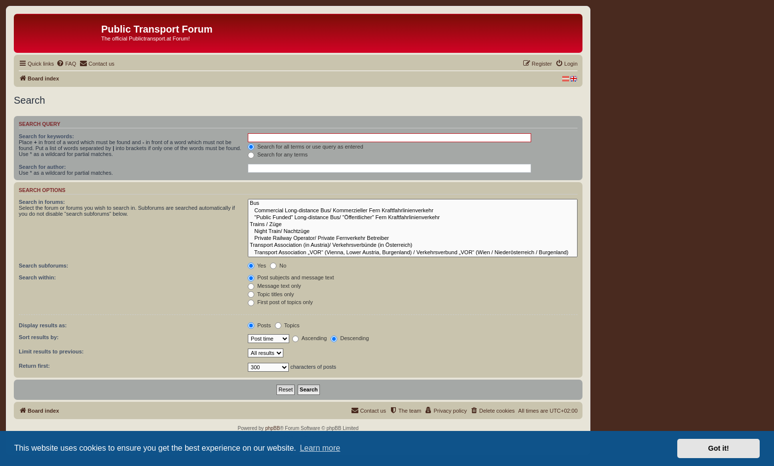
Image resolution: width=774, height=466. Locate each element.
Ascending (309, 338)
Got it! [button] (718, 448)
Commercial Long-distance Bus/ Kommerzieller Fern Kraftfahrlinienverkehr (413, 210)
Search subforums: (43, 266)
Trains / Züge (413, 224)
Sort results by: (39, 337)
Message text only (274, 286)
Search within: (37, 277)
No (278, 266)
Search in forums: (42, 202)
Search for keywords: (46, 136)
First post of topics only (280, 302)
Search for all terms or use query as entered (305, 147)
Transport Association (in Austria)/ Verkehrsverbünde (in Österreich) (413, 245)
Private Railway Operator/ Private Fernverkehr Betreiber (413, 238)
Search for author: (42, 167)
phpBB (272, 428)
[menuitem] (66, 64)
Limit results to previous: (51, 351)
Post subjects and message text (291, 277)
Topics (287, 325)
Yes (257, 266)
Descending (350, 338)
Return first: (34, 366)
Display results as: (43, 325)
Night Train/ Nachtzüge (413, 231)
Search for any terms (278, 154)
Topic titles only (271, 294)
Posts (259, 325)
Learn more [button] (320, 448)
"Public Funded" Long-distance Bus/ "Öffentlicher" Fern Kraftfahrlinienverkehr (413, 217)
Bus (413, 203)
